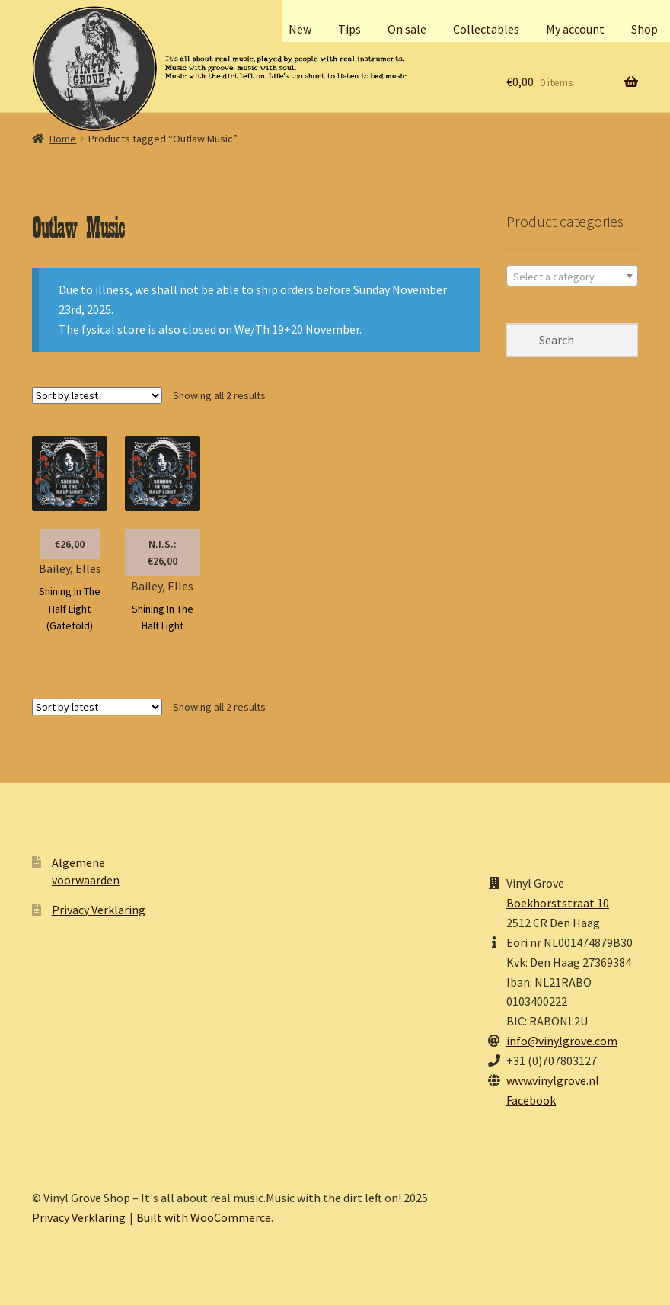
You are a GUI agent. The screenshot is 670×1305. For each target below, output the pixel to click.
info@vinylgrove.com (561, 1040)
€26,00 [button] (70, 544)
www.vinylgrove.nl (552, 1080)
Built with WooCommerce (203, 1217)
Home (62, 139)
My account (575, 29)
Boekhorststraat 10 (557, 902)
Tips (349, 29)
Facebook (531, 1100)
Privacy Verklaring (98, 909)
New (300, 29)
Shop (644, 29)
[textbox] (572, 276)
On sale (407, 29)
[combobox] (572, 275)
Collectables (486, 29)
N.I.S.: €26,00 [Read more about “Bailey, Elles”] (162, 552)
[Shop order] (97, 395)
